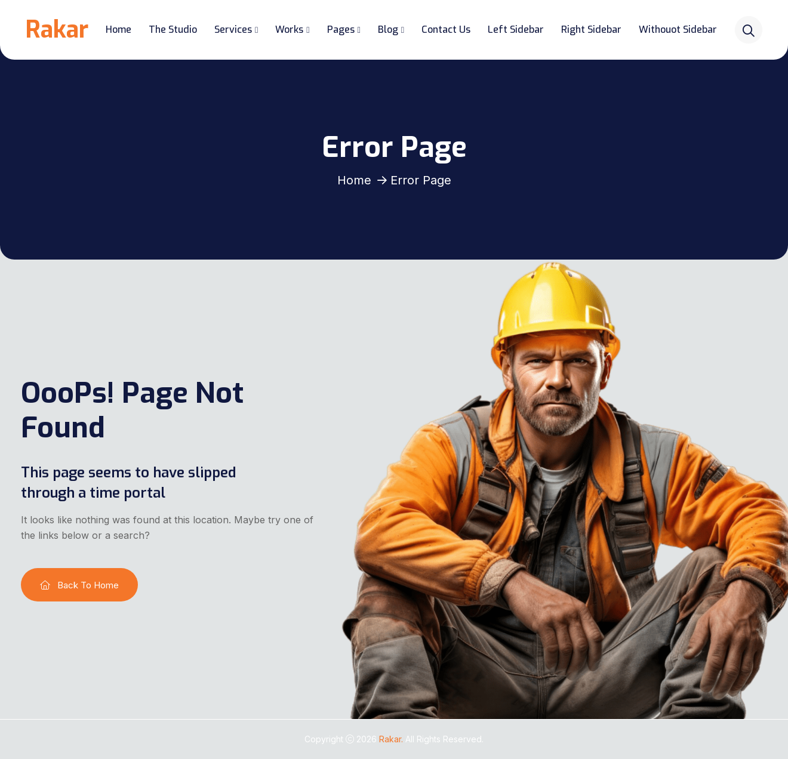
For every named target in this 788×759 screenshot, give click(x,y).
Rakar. (392, 739)
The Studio (173, 29)
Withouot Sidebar (679, 29)
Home (119, 29)
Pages (341, 29)
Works (290, 29)
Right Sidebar (592, 29)
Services (234, 29)
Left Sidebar (517, 29)
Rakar (57, 29)
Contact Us (447, 29)
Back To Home (79, 585)
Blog (388, 29)
